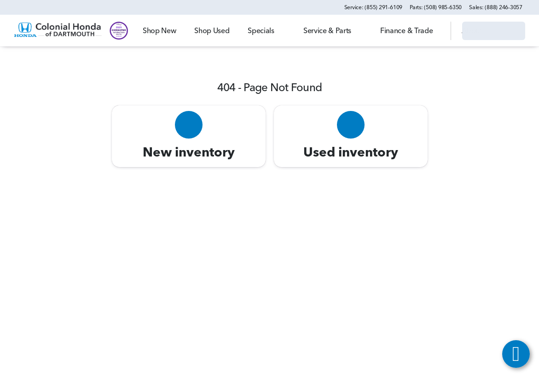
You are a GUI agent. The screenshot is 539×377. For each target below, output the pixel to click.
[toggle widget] (516, 354)
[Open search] (432, 30)
